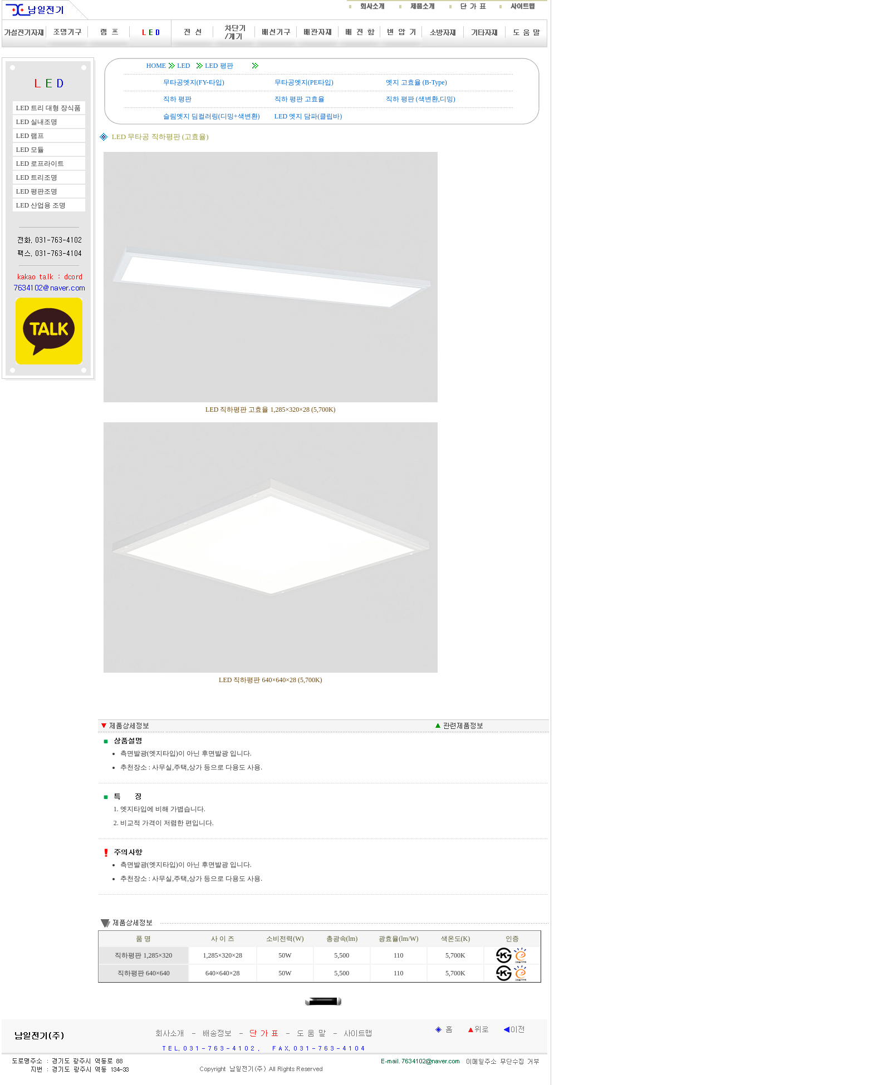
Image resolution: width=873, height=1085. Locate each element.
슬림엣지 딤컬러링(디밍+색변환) (211, 116)
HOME (156, 66)
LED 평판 (219, 66)
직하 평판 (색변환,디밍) (420, 99)
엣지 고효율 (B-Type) (416, 82)
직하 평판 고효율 (299, 99)
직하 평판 (177, 99)
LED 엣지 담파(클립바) (308, 116)
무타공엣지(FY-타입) (193, 82)
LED (183, 66)
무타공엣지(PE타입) (303, 82)
